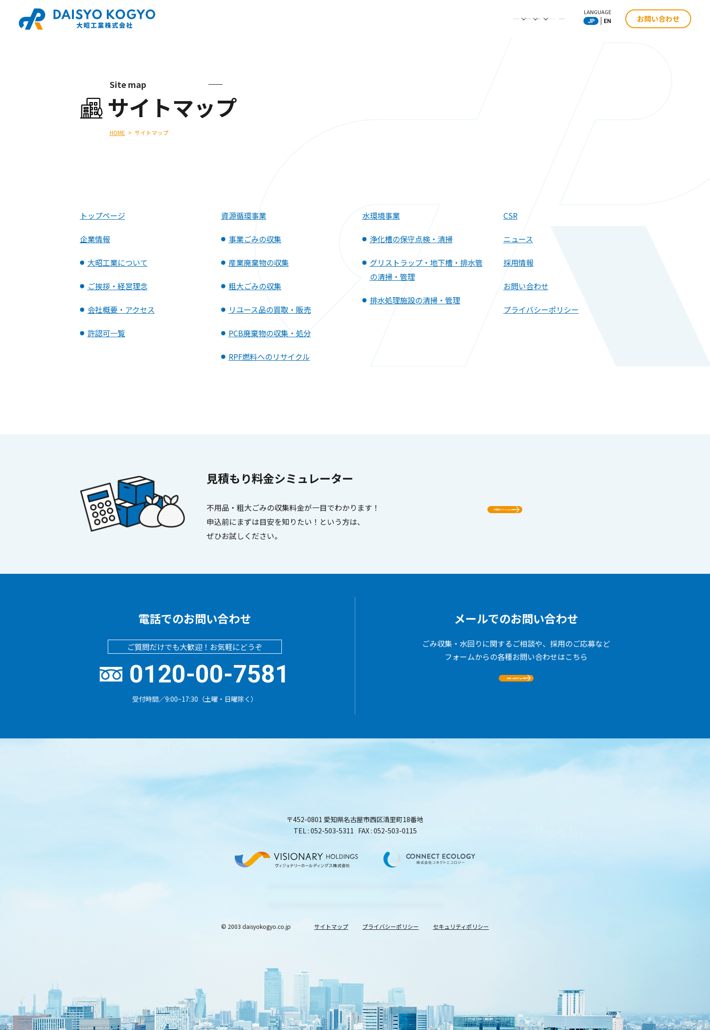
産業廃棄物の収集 (259, 262)
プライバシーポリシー (541, 309)
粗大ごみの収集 (255, 286)
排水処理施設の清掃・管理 (415, 300)
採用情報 (549, 18)
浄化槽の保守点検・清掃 (411, 239)
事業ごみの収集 (255, 239)
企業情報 (299, 18)
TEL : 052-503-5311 (324, 830)
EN (607, 21)
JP (591, 21)
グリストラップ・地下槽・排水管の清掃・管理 (426, 269)
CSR (460, 18)
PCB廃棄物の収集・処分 (270, 333)
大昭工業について (118, 262)
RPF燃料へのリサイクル (269, 356)
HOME (117, 132)
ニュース (501, 18)
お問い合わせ (658, 19)
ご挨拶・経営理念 (118, 286)
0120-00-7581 (209, 674)
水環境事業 (415, 18)
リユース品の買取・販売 (270, 309)
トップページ (102, 215)
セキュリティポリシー (461, 1002)
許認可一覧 (106, 333)
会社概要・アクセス (121, 309)
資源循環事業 (355, 18)
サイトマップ (331, 1002)
